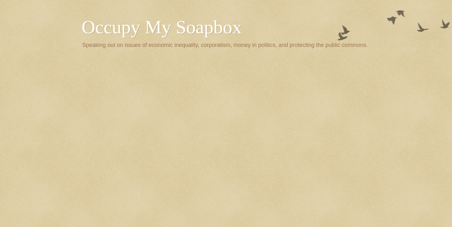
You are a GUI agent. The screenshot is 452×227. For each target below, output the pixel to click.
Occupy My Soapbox (162, 27)
